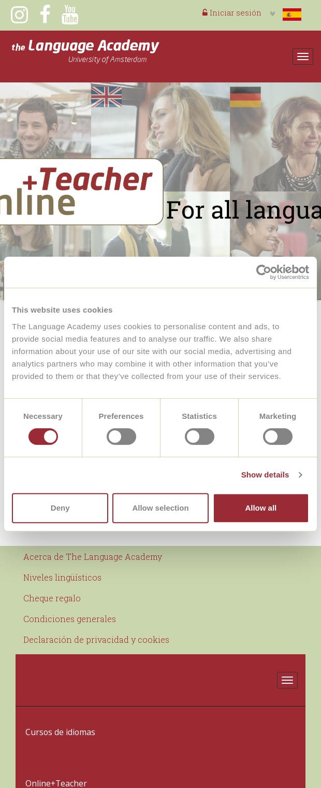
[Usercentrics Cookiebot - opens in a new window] (263, 272)
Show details (265, 474)
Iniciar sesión (231, 12)
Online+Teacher (52, 745)
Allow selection (160, 507)
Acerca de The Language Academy (92, 556)
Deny (60, 507)
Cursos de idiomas (57, 719)
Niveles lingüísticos (62, 577)
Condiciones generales (69, 618)
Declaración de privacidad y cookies (96, 639)
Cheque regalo (52, 598)
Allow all (260, 507)
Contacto (41, 771)
